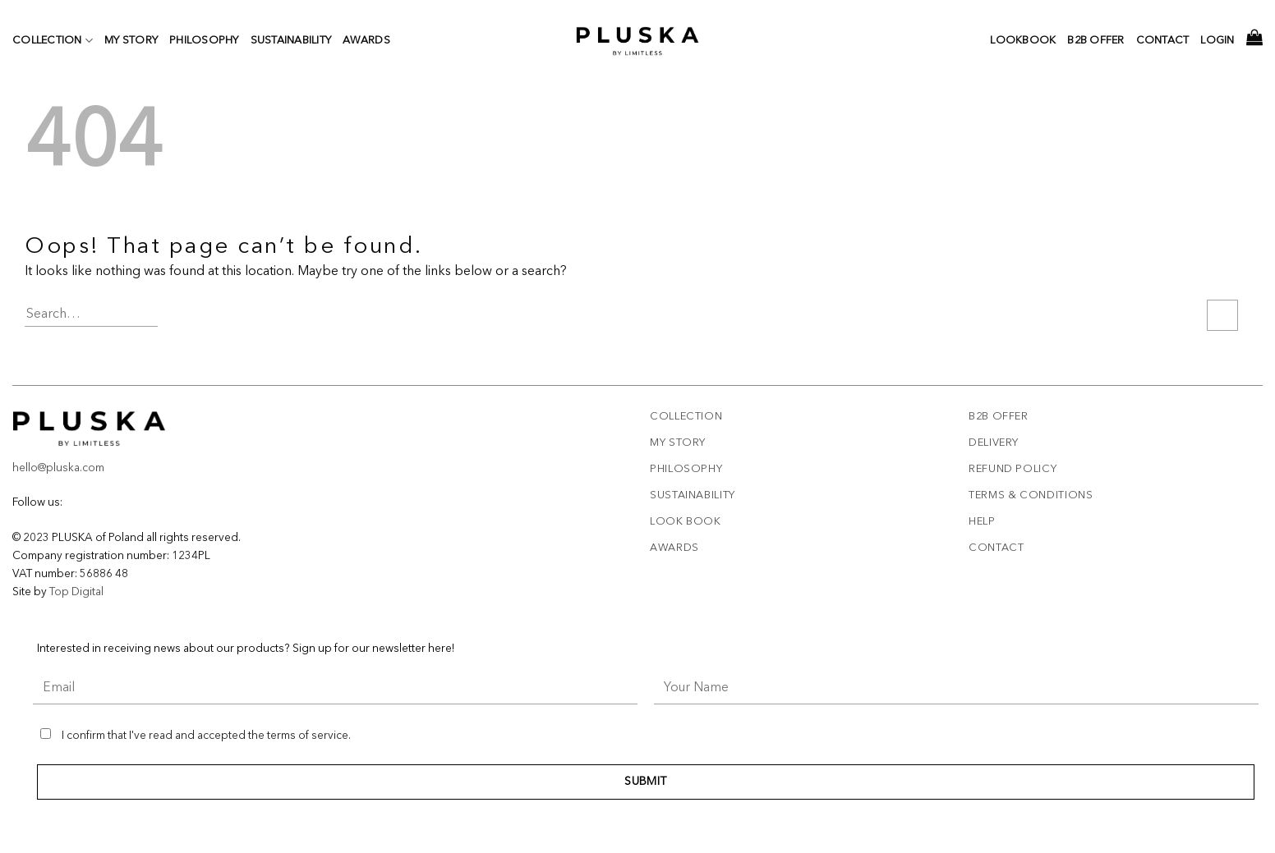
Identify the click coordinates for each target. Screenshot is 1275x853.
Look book (685, 521)
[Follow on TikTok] (93, 502)
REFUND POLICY (1012, 469)
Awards (366, 40)
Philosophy (204, 40)
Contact (1163, 40)
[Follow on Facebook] (68, 502)
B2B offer (999, 416)
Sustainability (291, 40)
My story (131, 40)
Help (982, 521)
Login (1217, 40)
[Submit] (1222, 315)
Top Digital (76, 592)
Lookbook (1023, 40)
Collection (52, 40)
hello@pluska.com (58, 468)
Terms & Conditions (1031, 495)
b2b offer (1095, 40)
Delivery (994, 443)
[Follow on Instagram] (81, 502)
